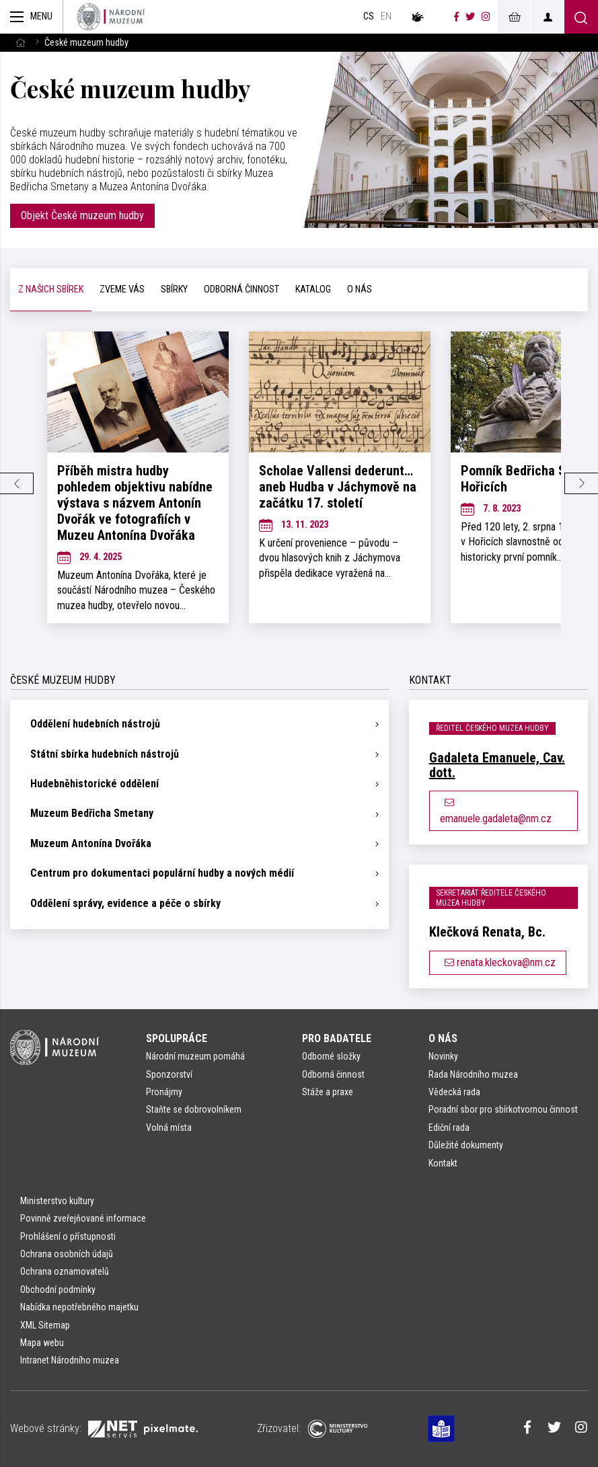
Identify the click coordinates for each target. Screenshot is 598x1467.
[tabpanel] (299, 483)
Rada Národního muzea (473, 1074)
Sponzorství (169, 1074)
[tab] (50, 289)
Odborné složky (331, 1056)
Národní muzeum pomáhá (195, 1056)
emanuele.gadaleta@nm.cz (496, 811)
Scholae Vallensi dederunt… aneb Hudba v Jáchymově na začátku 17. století (337, 487)
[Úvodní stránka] (111, 17)
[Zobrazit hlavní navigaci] (31, 17)
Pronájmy (164, 1091)
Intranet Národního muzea (69, 1360)
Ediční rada (449, 1127)
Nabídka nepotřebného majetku (79, 1307)
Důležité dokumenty (465, 1145)
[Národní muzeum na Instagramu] (486, 17)
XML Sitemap (45, 1325)
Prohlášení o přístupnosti (68, 1236)
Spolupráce (176, 1038)
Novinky (443, 1056)
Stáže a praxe (327, 1091)
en (386, 16)
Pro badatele (336, 1038)
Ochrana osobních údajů (66, 1253)
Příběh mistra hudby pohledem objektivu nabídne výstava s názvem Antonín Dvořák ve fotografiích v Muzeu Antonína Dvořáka (135, 503)
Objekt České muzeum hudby (82, 215)
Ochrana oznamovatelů (64, 1271)
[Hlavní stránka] (20, 42)
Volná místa (169, 1127)
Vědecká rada (454, 1091)
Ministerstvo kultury (57, 1200)
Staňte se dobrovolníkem (193, 1109)
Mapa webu (42, 1342)
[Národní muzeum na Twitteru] (470, 17)
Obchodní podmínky (58, 1289)
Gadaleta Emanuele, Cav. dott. (497, 765)
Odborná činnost (333, 1074)
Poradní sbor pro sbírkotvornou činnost (503, 1109)
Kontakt (442, 1163)
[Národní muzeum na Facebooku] (456, 17)
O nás (442, 1038)
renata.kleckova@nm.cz (498, 962)
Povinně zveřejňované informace (83, 1218)
